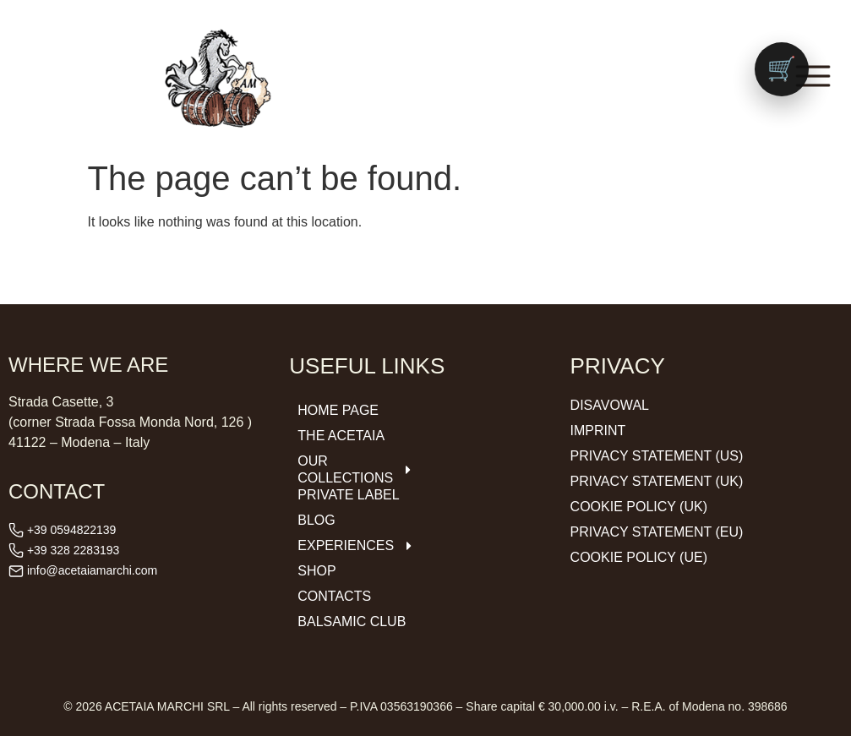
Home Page (338, 410)
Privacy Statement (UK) (657, 481)
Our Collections (354, 469)
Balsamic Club (351, 621)
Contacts (334, 596)
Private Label (348, 495)
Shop (316, 571)
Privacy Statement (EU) (657, 532)
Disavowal (609, 405)
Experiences (354, 545)
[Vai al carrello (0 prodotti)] (782, 69)
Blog (316, 520)
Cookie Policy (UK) (638, 506)
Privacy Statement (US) (657, 456)
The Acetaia (341, 435)
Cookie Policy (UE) (638, 557)
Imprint (598, 430)
